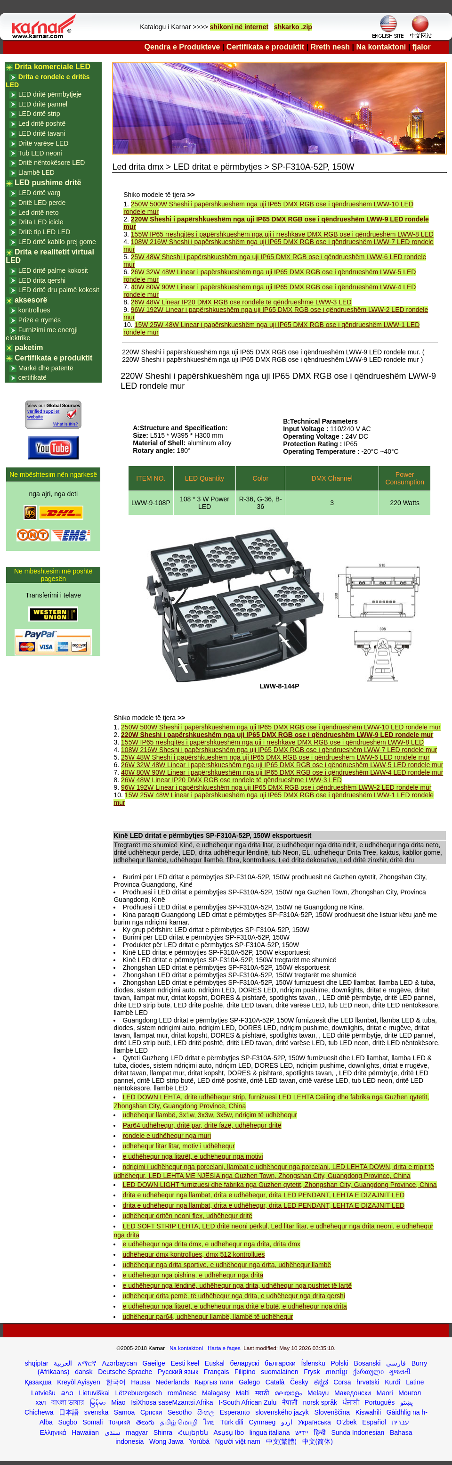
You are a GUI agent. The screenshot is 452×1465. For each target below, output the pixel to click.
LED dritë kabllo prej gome (57, 242)
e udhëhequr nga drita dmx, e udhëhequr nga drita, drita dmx (211, 1244)
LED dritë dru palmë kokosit (58, 290)
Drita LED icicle (41, 222)
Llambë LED (36, 172)
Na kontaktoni (381, 47)
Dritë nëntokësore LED (51, 162)
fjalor (421, 47)
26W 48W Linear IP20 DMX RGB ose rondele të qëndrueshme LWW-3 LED (241, 302)
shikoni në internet (239, 27)
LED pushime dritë (48, 183)
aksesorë (31, 300)
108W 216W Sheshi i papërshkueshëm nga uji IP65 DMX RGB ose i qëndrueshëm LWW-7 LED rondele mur (279, 749)
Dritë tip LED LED (44, 232)
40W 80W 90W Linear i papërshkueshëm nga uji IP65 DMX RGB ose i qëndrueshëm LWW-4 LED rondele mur (282, 772)
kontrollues (34, 310)
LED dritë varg (39, 192)
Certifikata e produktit (265, 47)
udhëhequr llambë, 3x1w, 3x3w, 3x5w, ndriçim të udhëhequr (209, 1115)
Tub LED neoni (40, 153)
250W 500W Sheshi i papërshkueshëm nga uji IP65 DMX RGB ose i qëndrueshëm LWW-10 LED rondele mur (281, 727)
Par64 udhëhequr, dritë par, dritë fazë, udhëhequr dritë (201, 1125)
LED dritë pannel (42, 104)
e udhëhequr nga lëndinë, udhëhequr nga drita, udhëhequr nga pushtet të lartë (237, 1285)
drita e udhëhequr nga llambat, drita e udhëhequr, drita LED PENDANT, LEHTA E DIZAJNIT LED (263, 1195)
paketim (29, 348)
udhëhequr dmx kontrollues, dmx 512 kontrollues (193, 1254)
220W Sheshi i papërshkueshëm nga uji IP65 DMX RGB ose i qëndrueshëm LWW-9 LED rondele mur (277, 734)
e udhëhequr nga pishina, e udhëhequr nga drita (192, 1275)
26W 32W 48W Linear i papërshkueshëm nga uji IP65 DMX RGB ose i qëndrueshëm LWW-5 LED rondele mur (282, 765)
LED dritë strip (39, 113)
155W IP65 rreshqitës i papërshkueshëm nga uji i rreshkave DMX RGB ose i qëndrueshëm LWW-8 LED (282, 234)
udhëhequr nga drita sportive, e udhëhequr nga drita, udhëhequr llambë (226, 1265)
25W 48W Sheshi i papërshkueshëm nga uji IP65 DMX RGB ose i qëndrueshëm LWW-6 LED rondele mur (275, 757)
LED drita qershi (41, 280)
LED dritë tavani (41, 133)
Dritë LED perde (41, 202)
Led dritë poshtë (41, 123)
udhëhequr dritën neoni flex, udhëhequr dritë (187, 1215)
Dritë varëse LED (43, 143)
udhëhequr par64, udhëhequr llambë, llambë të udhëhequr (207, 1316)
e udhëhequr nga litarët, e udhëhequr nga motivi (192, 1156)
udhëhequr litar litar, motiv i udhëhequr (178, 1146)
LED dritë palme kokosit (53, 270)
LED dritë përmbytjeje (50, 94)
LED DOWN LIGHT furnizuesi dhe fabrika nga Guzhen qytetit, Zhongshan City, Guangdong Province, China (279, 1184)
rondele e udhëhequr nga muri (166, 1135)
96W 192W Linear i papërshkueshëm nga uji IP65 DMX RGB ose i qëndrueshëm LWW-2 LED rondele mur (276, 787)
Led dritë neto (38, 212)
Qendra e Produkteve (182, 47)
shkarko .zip (293, 27)
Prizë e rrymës (39, 320)
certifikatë (32, 377)
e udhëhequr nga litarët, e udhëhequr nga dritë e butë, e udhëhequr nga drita (234, 1306)
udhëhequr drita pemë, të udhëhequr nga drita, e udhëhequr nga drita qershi (233, 1296)
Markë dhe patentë (45, 368)
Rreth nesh (330, 47)
